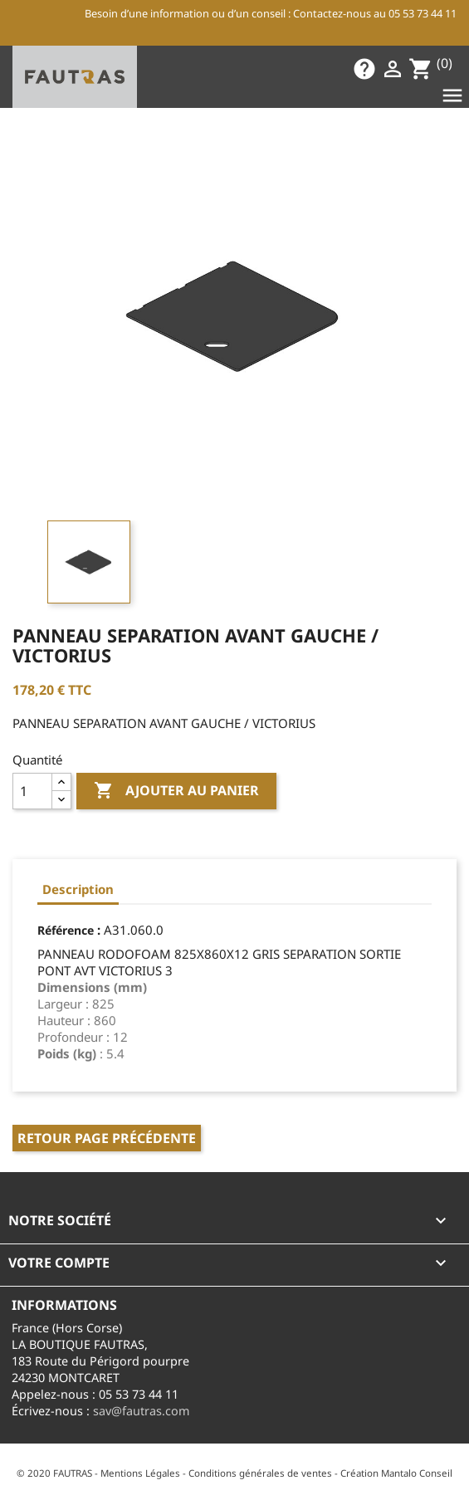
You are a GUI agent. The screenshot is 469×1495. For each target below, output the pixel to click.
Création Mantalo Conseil (396, 1473)
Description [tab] (78, 889)
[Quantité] (32, 791)
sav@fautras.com (141, 1411)
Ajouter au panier (176, 791)
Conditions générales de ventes (260, 1473)
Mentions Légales (140, 1473)
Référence (65, 930)
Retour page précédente (106, 1138)
